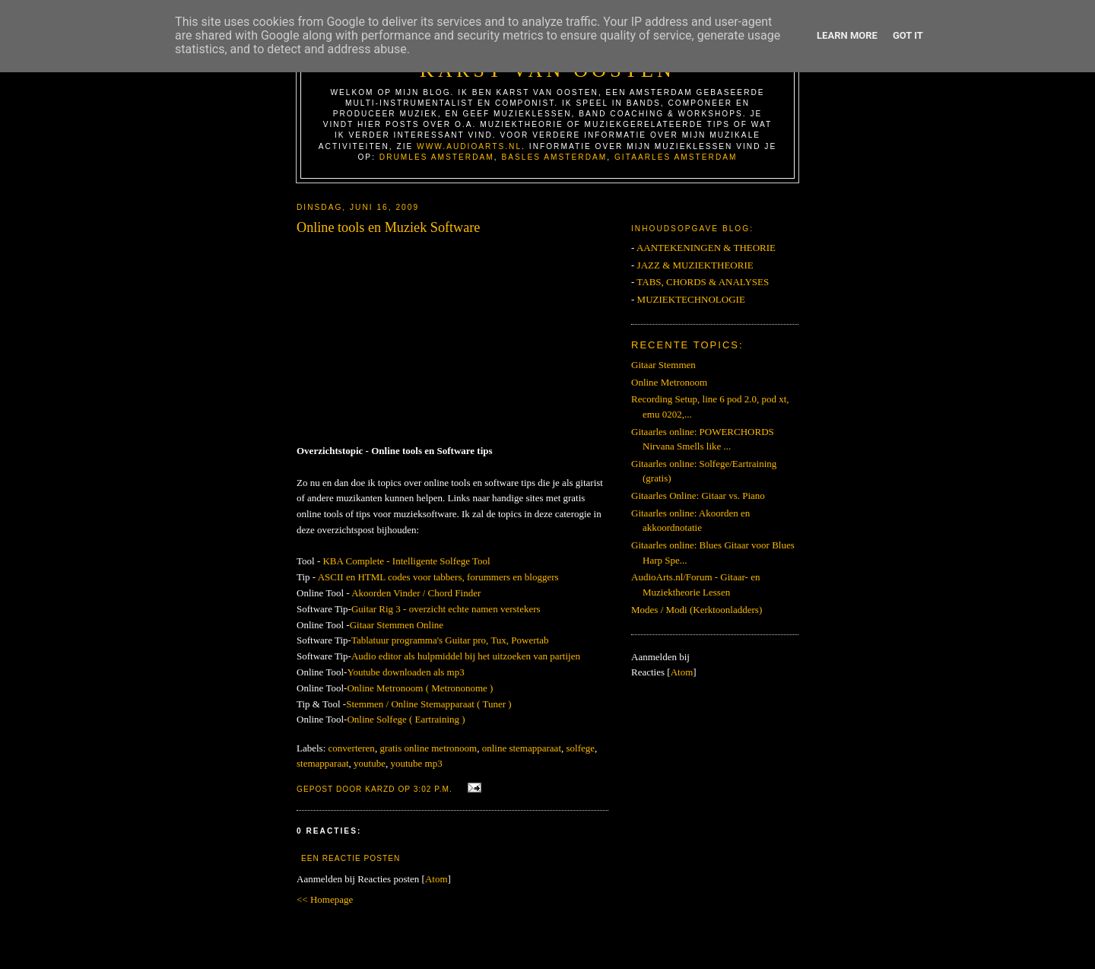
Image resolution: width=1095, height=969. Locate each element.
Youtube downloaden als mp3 (405, 672)
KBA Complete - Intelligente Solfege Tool (406, 561)
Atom (436, 879)
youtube (370, 763)
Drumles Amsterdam (436, 157)
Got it (908, 35)
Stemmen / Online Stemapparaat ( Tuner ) (428, 704)
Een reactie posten (350, 858)
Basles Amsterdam (554, 157)
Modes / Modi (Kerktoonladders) (696, 609)
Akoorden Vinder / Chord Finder (416, 593)
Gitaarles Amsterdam (676, 157)
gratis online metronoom (428, 748)
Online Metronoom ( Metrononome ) (420, 688)
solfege (581, 748)
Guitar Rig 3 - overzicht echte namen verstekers (446, 609)
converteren (351, 748)
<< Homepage (325, 899)
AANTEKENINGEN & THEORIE (706, 247)
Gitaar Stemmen (663, 364)
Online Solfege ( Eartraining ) (406, 719)
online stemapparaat (521, 748)
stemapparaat (323, 763)
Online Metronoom (669, 382)
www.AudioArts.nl (469, 146)
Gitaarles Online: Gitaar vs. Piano (698, 495)
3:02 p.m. (434, 789)
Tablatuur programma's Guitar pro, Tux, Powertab (450, 640)
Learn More (847, 35)
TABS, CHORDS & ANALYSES (702, 282)
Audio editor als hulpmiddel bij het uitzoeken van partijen (465, 656)
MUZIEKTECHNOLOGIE (691, 299)
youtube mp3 (416, 763)
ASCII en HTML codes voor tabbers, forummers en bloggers (438, 577)
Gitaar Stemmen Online (396, 625)
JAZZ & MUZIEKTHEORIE (695, 265)
